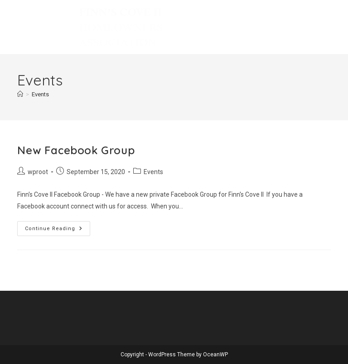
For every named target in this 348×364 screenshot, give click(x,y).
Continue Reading (57, 230)
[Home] (20, 94)
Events (40, 94)
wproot (38, 171)
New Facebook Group (76, 150)
